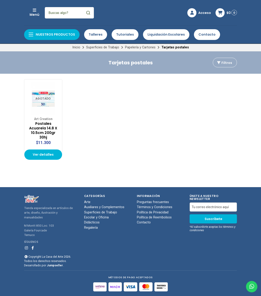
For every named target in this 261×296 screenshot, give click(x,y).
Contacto (207, 34)
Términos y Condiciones (154, 207)
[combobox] (99, 12)
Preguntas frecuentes (153, 202)
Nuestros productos (52, 34)
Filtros (224, 62)
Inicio (76, 47)
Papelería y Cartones (140, 47)
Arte (87, 202)
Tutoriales (125, 34)
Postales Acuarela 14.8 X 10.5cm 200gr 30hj (43, 130)
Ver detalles (43, 154)
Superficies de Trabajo (102, 47)
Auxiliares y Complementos (104, 207)
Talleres (96, 34)
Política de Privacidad (152, 212)
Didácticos (92, 222)
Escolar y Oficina (96, 217)
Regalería (91, 227)
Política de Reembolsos (154, 217)
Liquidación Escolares (166, 34)
